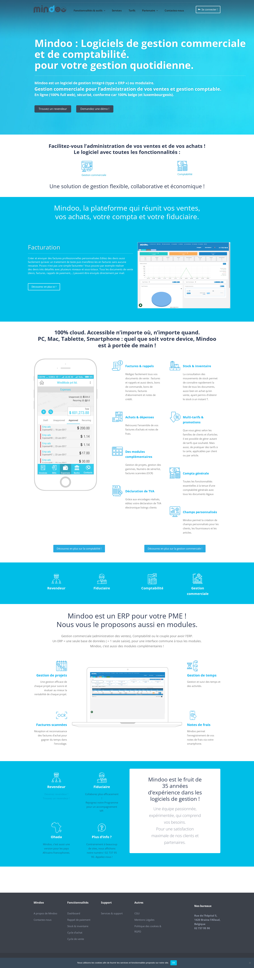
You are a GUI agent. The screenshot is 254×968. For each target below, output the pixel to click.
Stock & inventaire (197, 366)
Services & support (112, 913)
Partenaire (150, 10)
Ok (173, 962)
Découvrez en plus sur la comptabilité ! (79, 548)
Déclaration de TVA (139, 491)
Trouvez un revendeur (53, 109)
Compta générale (196, 473)
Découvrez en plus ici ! (44, 286)
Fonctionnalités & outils (90, 10)
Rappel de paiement (78, 919)
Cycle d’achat (74, 932)
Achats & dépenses (139, 417)
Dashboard (73, 913)
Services (117, 10)
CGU (137, 913)
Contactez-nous (174, 10)
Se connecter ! (210, 9)
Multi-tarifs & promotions (193, 419)
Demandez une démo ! (94, 109)
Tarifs (132, 10)
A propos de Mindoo (45, 913)
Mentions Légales (144, 919)
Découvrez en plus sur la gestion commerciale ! (175, 548)
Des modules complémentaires (138, 454)
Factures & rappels (139, 366)
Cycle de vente (75, 939)
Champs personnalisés (200, 512)
